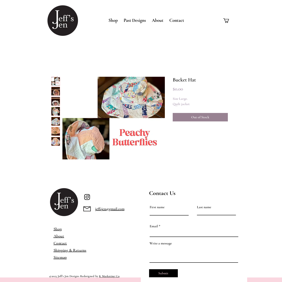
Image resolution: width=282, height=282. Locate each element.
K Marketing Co (109, 276)
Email (154, 226)
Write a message (160, 243)
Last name (204, 207)
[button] (113, 20)
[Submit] (163, 273)
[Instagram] (87, 197)
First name (157, 207)
